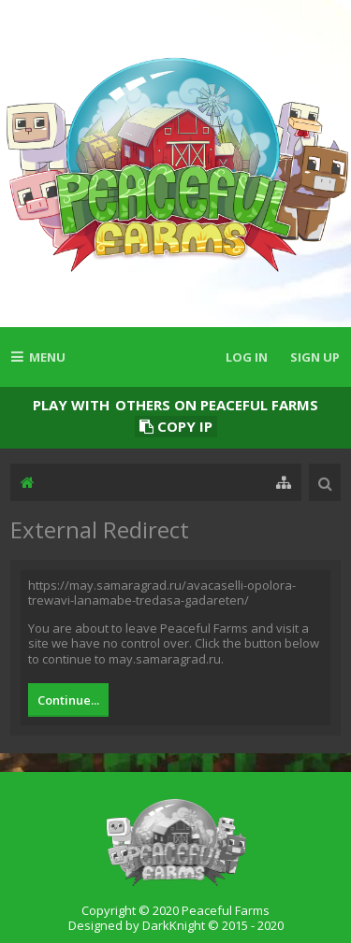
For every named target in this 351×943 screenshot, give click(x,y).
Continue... (68, 700)
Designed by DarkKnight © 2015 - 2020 (176, 925)
